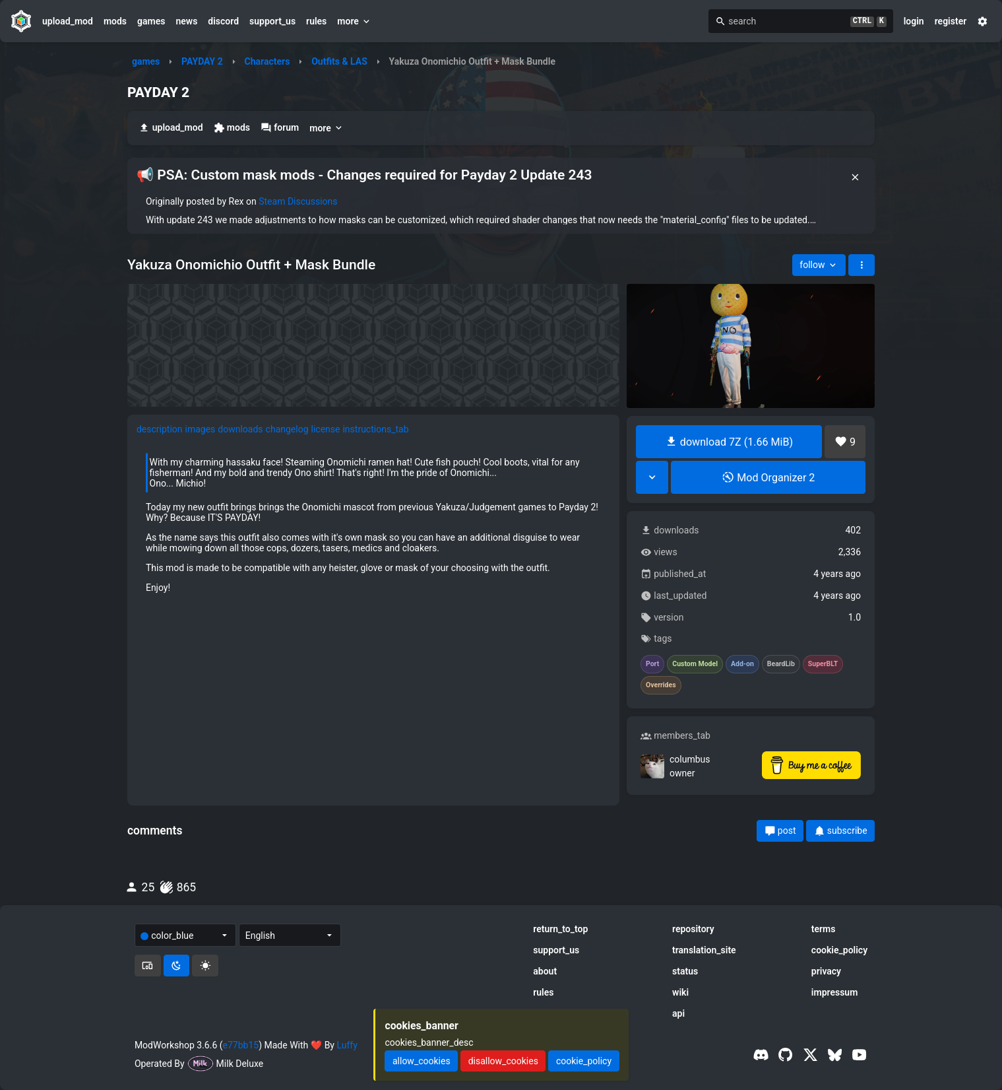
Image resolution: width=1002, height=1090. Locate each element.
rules (316, 21)
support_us (272, 21)
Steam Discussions (298, 201)
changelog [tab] (287, 429)
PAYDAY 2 (202, 61)
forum (280, 127)
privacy (826, 971)
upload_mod (67, 21)
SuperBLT (823, 664)
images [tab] (200, 429)
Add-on (742, 664)
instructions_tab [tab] (375, 429)
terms (823, 929)
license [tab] (325, 429)
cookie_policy (839, 950)
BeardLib (781, 664)
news (186, 21)
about (545, 971)
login (914, 21)
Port (652, 664)
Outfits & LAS (339, 61)
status (685, 971)
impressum (834, 992)
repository (693, 929)
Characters (267, 61)
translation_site (704, 950)
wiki (680, 992)
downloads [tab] (240, 429)
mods (115, 21)
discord (223, 21)
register (951, 21)
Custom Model (695, 664)
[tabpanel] (374, 523)
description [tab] (160, 429)
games (151, 21)
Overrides (661, 685)
